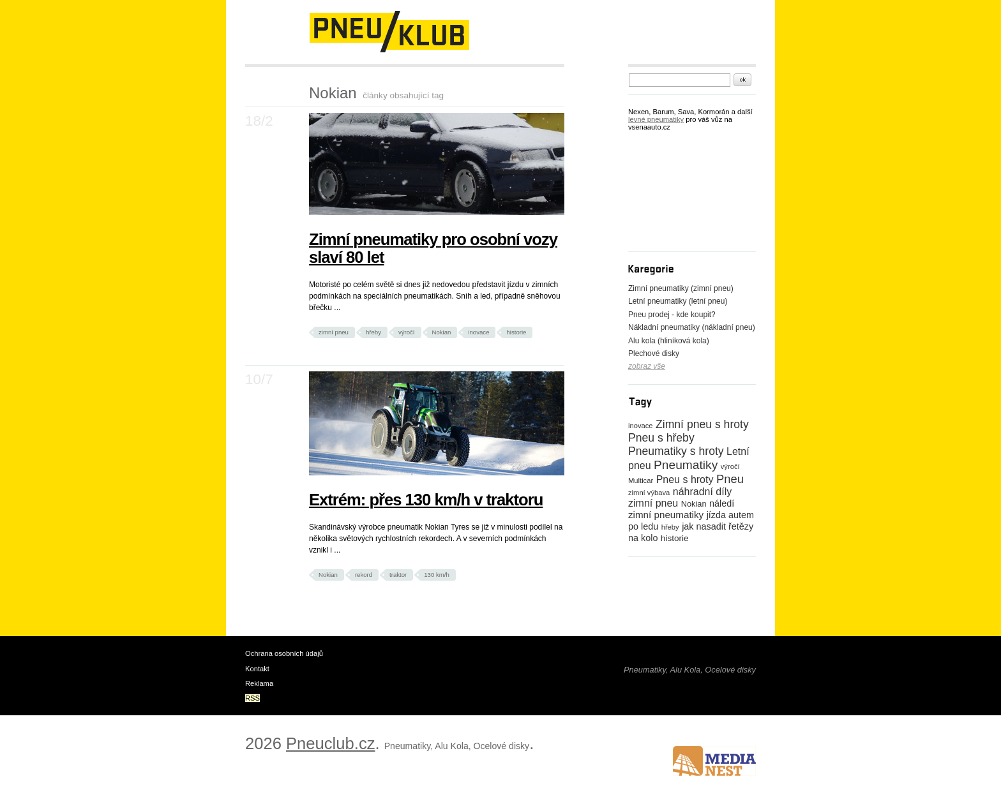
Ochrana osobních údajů (284, 653)
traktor (398, 574)
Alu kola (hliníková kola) (668, 340)
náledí (721, 503)
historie (516, 332)
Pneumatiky (686, 465)
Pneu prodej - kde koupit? (672, 314)
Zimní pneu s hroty (702, 424)
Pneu (730, 479)
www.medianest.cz (714, 761)
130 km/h (436, 574)
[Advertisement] (394, 72)
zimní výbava (649, 492)
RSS (252, 698)
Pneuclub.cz (330, 743)
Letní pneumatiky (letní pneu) (677, 301)
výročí (406, 332)
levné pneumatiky (656, 119)
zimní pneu (334, 332)
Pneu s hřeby (661, 437)
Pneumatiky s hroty (676, 451)
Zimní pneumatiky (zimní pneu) (681, 288)
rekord (363, 574)
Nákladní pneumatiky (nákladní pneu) (691, 327)
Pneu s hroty (685, 479)
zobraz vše (646, 366)
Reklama (259, 683)
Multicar (640, 480)
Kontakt (257, 669)
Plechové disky (653, 353)
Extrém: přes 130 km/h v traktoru (426, 500)
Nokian (441, 332)
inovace (478, 332)
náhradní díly (702, 491)
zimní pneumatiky (666, 514)
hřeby (373, 332)
